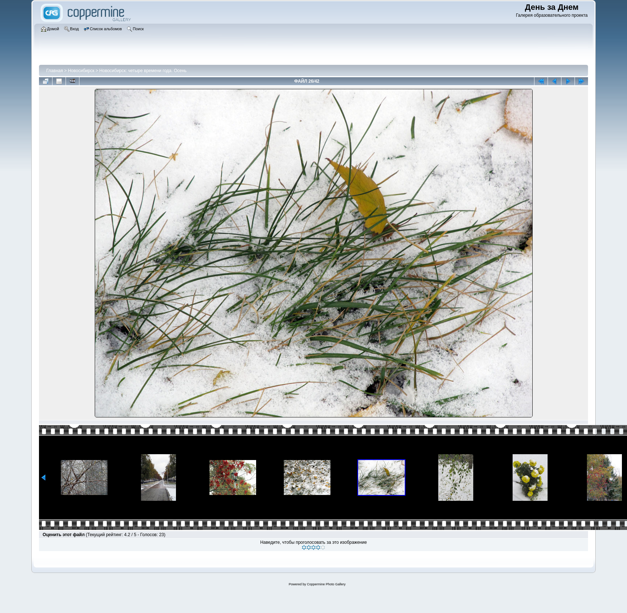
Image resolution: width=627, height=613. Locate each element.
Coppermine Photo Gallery (326, 584)
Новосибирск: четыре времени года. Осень (143, 70)
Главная (54, 70)
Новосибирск (81, 70)
